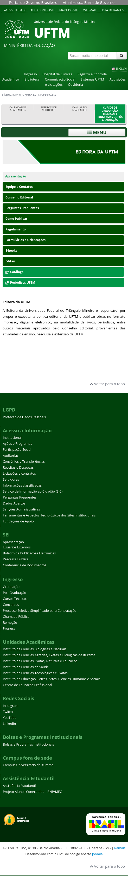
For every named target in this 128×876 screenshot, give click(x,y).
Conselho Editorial (19, 197)
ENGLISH (121, 68)
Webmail (90, 10)
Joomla (97, 854)
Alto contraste (42, 10)
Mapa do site (69, 10)
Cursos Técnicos (15, 598)
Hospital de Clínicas (57, 74)
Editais (10, 261)
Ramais (119, 848)
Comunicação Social (60, 79)
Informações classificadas (22, 485)
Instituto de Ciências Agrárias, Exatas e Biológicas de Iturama (49, 655)
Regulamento (15, 229)
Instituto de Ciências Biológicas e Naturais (34, 649)
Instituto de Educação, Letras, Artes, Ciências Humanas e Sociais (51, 679)
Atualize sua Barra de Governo (88, 2)
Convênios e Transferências (24, 461)
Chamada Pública (16, 616)
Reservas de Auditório (49, 109)
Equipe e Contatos (19, 187)
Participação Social (17, 449)
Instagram (10, 706)
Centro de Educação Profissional (27, 685)
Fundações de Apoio (18, 521)
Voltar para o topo (107, 383)
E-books (11, 251)
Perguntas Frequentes (22, 208)
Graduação (11, 587)
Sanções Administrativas (21, 509)
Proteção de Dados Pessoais (24, 417)
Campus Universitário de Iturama (28, 765)
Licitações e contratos (19, 473)
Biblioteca (32, 79)
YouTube (9, 717)
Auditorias (10, 455)
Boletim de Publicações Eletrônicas (29, 553)
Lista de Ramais (112, 10)
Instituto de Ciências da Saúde (26, 667)
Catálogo (14, 272)
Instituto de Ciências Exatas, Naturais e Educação (40, 661)
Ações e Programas (17, 443)
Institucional (12, 437)
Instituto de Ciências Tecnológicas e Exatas (35, 673)
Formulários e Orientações (25, 240)
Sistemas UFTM (92, 79)
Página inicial (12, 95)
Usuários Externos (17, 547)
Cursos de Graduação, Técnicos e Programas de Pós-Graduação (110, 114)
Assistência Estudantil (19, 786)
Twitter (8, 711)
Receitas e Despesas (18, 467)
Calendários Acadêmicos (17, 109)
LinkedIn (9, 723)
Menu (96, 132)
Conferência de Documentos (24, 565)
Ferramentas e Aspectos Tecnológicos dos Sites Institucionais (49, 515)
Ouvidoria (75, 84)
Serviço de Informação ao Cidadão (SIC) (32, 491)
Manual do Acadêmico (79, 109)
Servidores (11, 479)
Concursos (11, 604)
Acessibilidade (15, 10)
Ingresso (30, 74)
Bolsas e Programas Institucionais (28, 744)
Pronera (9, 628)
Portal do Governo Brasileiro (33, 2)
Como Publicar (16, 219)
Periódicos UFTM (20, 282)
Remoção (10, 622)
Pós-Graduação (14, 592)
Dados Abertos (14, 503)
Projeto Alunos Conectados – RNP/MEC (32, 791)
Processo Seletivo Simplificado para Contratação (39, 610)
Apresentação (15, 176)
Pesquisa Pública (15, 559)
